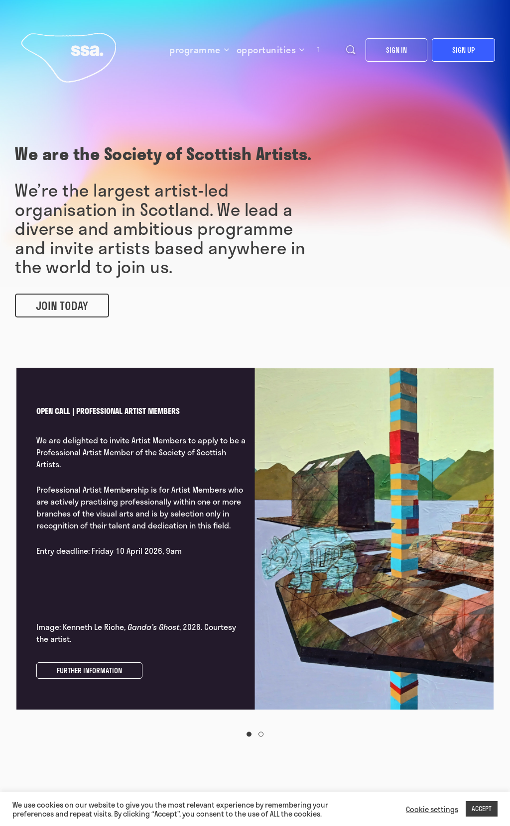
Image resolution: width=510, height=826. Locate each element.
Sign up (463, 50)
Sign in (396, 50)
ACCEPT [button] (482, 809)
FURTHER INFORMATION (89, 670)
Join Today (62, 305)
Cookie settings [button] (432, 809)
